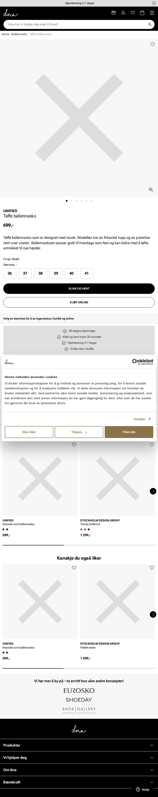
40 (71, 273)
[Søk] (150, 24)
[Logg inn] (123, 13)
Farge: (11, 259)
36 (10, 273)
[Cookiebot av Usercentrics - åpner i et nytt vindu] (135, 362)
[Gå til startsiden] (10, 12)
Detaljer (139, 419)
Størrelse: (9, 264)
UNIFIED (10, 211)
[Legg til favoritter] (152, 44)
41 (87, 273)
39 (56, 273)
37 (25, 273)
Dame (5, 34)
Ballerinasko (19, 34)
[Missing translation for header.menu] (152, 13)
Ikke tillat (29, 432)
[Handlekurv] (142, 13)
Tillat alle (129, 432)
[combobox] (76, 24)
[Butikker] (113, 13)
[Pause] (154, 3)
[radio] (9, 273)
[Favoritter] (132, 13)
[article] (40, 484)
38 (40, 273)
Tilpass (79, 432)
